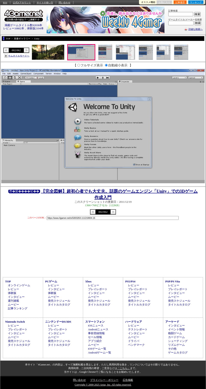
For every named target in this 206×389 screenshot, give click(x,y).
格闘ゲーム (175, 333)
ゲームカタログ (178, 352)
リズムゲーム (176, 344)
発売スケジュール (59, 300)
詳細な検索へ (195, 29)
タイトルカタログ (59, 304)
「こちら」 (123, 368)
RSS (5, 2)
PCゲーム (51, 281)
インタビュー (16, 296)
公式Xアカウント (22, 2)
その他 (172, 348)
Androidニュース (98, 329)
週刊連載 (13, 300)
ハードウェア (133, 321)
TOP (8, 281)
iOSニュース (95, 325)
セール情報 (95, 337)
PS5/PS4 (130, 281)
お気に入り (164, 2)
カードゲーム (176, 337)
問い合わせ (64, 2)
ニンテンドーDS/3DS (58, 321)
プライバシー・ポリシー (104, 380)
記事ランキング (17, 308)
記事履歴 (180, 2)
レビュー (13, 289)
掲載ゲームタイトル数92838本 (23, 25)
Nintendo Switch (15, 321)
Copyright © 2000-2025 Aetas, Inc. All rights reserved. (103, 384)
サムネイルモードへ (18, 55)
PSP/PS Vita (172, 281)
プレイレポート (97, 289)
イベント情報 (176, 329)
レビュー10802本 (13, 28)
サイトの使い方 (45, 2)
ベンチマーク (136, 344)
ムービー (13, 304)
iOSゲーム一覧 (97, 348)
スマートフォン (95, 321)
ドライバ (133, 341)
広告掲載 (128, 380)
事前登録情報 (96, 333)
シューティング (178, 341)
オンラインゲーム (19, 285)
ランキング (196, 2)
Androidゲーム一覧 (99, 352)
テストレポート (138, 329)
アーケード (172, 321)
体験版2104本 (35, 28)
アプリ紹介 (95, 341)
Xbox (88, 281)
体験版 (12, 293)
